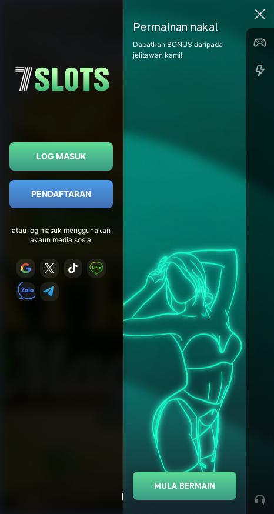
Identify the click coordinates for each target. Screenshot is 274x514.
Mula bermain (184, 485)
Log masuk (61, 156)
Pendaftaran (61, 194)
